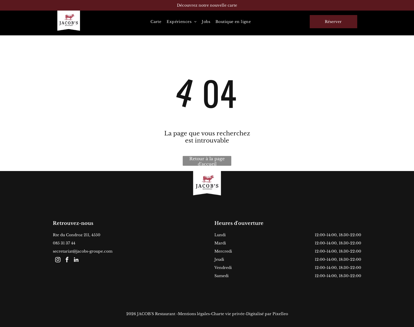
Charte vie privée (227, 313)
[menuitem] (156, 21)
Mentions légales (194, 313)
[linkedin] (76, 260)
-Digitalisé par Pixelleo (266, 313)
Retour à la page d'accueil (207, 161)
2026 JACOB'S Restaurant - (152, 313)
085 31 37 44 (64, 243)
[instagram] (58, 260)
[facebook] (67, 260)
